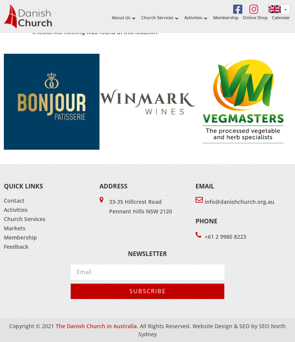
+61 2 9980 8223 (225, 236)
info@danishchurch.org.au (239, 201)
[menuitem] (278, 9)
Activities (16, 209)
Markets (14, 228)
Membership (20, 237)
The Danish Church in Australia (96, 326)
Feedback (16, 246)
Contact (14, 200)
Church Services (24, 219)
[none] (278, 9)
